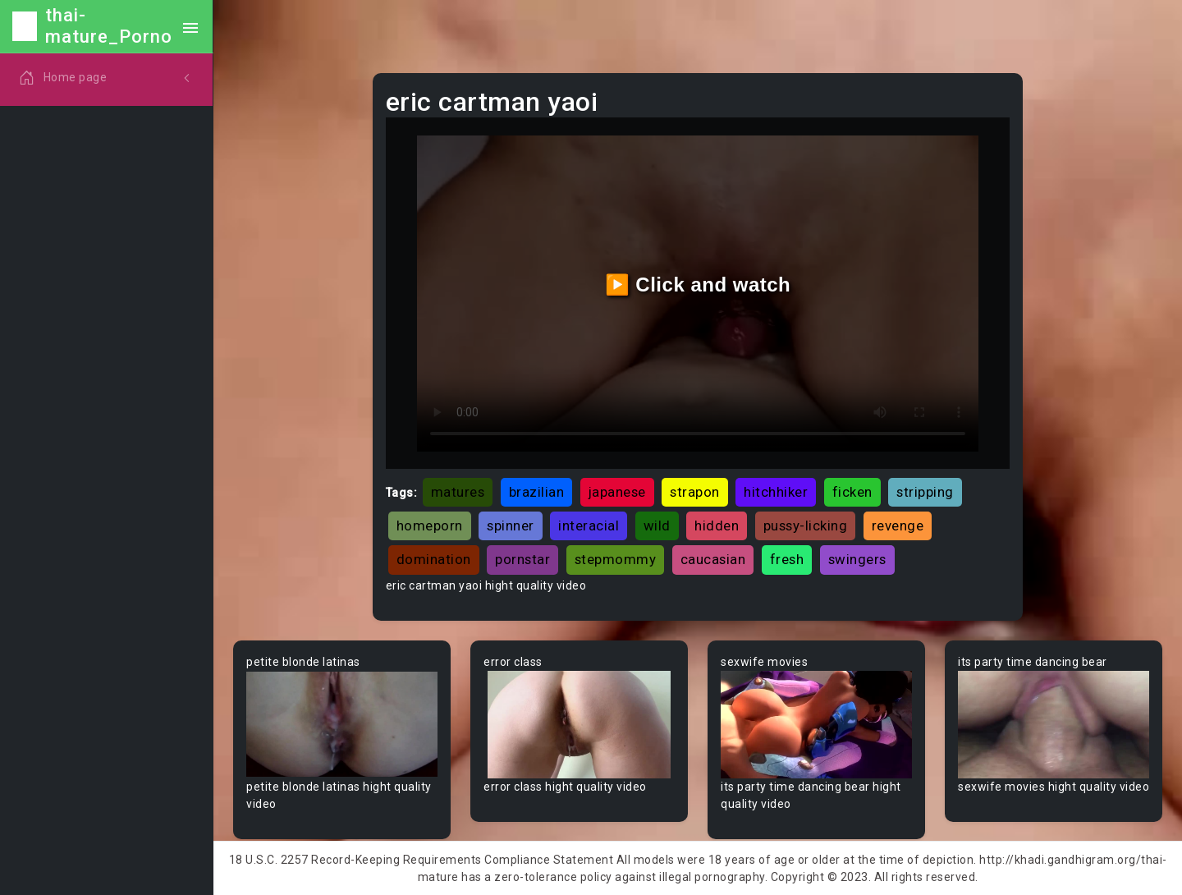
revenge (898, 525)
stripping (925, 492)
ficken (852, 492)
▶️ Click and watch (698, 284)
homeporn (429, 525)
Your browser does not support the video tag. (342, 724)
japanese (617, 492)
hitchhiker (776, 492)
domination (433, 559)
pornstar (522, 559)
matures (458, 492)
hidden (716, 525)
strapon (695, 492)
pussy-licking (805, 525)
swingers (857, 559)
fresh (787, 559)
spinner (510, 525)
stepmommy (616, 559)
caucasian (713, 559)
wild (657, 525)
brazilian (537, 492)
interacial (588, 525)
